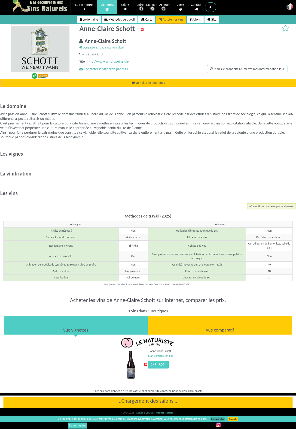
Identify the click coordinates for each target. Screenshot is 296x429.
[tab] (76, 325)
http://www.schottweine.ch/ (108, 61)
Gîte (212, 19)
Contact (196, 7)
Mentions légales (164, 412)
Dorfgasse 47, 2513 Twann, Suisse (101, 47)
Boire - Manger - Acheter (153, 7)
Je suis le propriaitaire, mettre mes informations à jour (247, 69)
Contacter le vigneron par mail (103, 69)
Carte (180, 7)
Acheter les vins (171, 19)
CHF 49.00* (158, 364)
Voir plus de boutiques (148, 83)
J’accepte (233, 419)
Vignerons (107, 7)
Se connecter (77, 425)
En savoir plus (217, 419)
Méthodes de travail (119, 19)
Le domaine (89, 19)
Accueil (140, 412)
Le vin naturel (84, 7)
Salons (125, 7)
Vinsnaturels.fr (42, 6)
